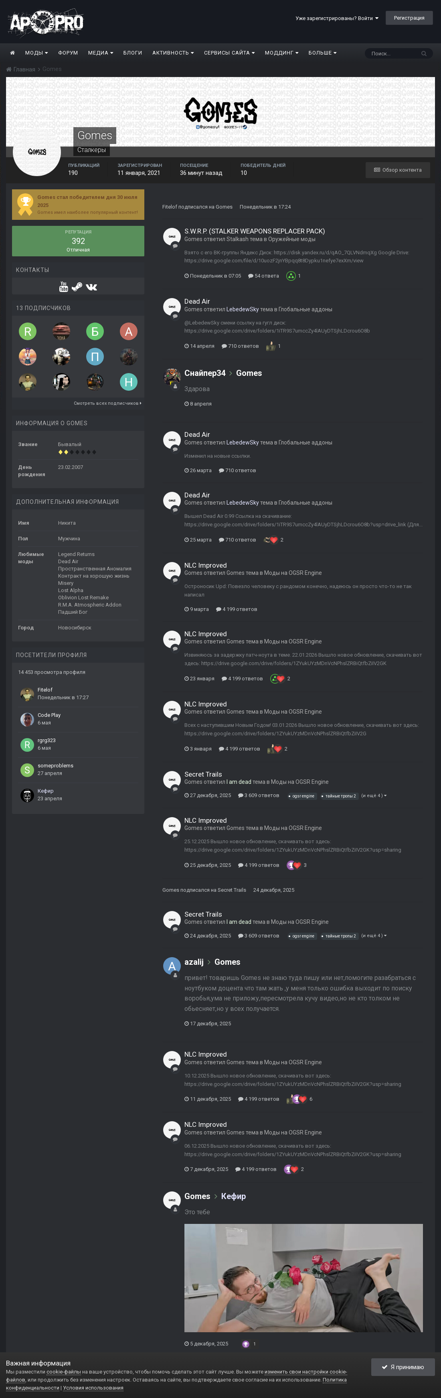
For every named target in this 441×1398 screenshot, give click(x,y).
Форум (68, 53)
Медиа (100, 53)
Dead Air (197, 301)
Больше (323, 53)
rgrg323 (47, 740)
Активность (173, 53)
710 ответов (240, 346)
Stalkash (238, 239)
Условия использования (93, 1388)
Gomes (224, 207)
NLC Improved (205, 565)
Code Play (49, 715)
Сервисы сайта (229, 53)
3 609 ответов (258, 795)
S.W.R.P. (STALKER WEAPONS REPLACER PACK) (254, 231)
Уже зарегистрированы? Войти (336, 18)
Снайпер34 (204, 373)
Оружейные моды (292, 239)
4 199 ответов (236, 609)
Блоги (132, 53)
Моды (36, 53)
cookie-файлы (64, 1372)
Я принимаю (403, 1367)
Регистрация (409, 18)
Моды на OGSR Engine (293, 573)
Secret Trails (203, 774)
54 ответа (263, 276)
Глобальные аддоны (305, 309)
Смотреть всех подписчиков (108, 403)
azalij (194, 962)
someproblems (55, 766)
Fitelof (45, 690)
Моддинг (282, 53)
